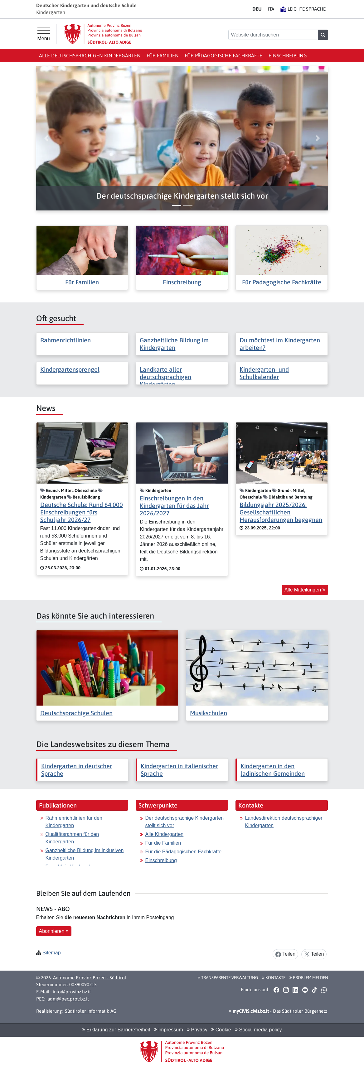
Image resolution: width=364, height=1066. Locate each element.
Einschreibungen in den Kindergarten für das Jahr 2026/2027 (174, 505)
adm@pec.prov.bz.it (68, 998)
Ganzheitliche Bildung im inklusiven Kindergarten (85, 854)
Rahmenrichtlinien (65, 340)
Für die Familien (163, 843)
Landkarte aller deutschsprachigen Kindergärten (165, 377)
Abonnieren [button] (54, 931)
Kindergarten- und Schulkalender (264, 373)
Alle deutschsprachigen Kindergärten (90, 55)
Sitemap (51, 952)
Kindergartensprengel (69, 369)
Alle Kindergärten (164, 834)
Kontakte (273, 977)
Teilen (285, 954)
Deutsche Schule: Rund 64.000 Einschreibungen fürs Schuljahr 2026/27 (81, 512)
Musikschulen (208, 712)
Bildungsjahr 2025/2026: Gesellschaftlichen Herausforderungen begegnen (281, 512)
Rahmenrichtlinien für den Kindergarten (74, 821)
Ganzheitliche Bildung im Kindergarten (174, 343)
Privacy (197, 1029)
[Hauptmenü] (43, 34)
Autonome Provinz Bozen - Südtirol (89, 977)
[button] (182, 196)
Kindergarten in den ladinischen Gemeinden (272, 769)
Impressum (168, 1029)
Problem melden (308, 977)
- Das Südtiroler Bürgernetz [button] (278, 1011)
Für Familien (163, 55)
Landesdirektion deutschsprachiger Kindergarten (283, 821)
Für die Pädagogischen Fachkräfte (183, 851)
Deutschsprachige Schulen (76, 712)
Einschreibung (288, 55)
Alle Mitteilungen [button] (304, 589)
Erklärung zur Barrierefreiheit (116, 1029)
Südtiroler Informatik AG (90, 1011)
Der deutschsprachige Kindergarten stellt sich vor (184, 821)
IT (271, 9)
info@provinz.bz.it (72, 991)
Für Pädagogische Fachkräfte (223, 55)
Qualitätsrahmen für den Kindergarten (72, 838)
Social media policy (258, 1029)
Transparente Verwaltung (228, 977)
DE (257, 9)
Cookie (221, 1029)
